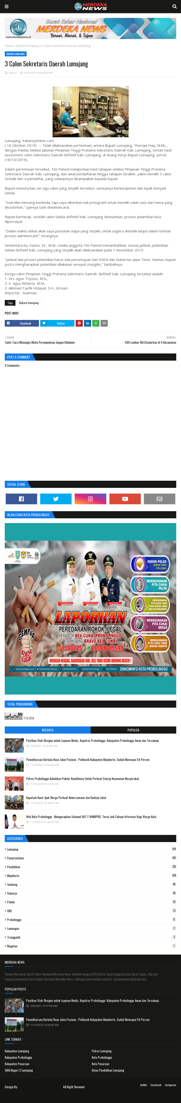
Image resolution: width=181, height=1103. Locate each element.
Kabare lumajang (27, 46)
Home (9, 46)
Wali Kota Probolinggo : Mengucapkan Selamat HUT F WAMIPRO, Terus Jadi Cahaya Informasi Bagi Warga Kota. (91, 816)
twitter (143, 1085)
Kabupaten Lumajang (17, 1051)
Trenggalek (91, 937)
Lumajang (91, 849)
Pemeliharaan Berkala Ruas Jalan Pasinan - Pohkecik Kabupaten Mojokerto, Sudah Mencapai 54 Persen (88, 759)
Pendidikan (91, 866)
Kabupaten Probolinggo (18, 1057)
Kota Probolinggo (102, 1057)
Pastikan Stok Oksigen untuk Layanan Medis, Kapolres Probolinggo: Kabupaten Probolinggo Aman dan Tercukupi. (93, 740)
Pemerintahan (91, 858)
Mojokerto (91, 875)
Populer (133, 729)
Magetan (91, 946)
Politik (91, 902)
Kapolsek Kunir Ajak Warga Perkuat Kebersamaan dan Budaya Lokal (66, 797)
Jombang (91, 884)
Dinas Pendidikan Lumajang (108, 1070)
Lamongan (91, 928)
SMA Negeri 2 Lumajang (19, 1070)
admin (13, 72)
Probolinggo (91, 919)
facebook (156, 1085)
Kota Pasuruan (100, 1063)
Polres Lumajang (102, 1051)
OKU (91, 910)
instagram (170, 1085)
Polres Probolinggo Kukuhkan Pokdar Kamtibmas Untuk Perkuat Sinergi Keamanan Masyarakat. (83, 778)
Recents (47, 729)
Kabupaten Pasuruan (17, 1063)
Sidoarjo (91, 893)
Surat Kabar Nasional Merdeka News (40, 1086)
